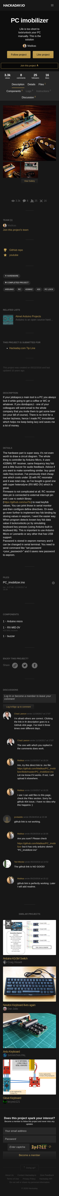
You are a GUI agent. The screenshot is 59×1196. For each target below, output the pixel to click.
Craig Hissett (12, 962)
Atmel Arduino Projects (28, 316)
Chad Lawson (20, 714)
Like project (43, 54)
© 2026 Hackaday (29, 1188)
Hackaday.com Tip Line (22, 348)
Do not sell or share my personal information (29, 1182)
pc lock (49, 289)
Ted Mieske (19, 862)
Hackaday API (45, 1179)
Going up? (29, 1168)
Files (42, 84)
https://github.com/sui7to (17, 502)
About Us (9, 1175)
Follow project (19, 54)
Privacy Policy (29, 1179)
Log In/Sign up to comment (18, 707)
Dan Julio (10, 1008)
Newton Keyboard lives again (19, 1005)
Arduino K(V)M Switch (15, 958)
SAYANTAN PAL (14, 1055)
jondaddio (18, 817)
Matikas (29, 46)
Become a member (12, 1121)
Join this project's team (15, 230)
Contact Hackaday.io (26, 1175)
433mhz (29, 289)
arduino (9, 289)
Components (14, 90)
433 (38, 289)
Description (18, 84)
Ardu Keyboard (11, 1051)
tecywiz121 (11, 1101)
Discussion (29, 97)
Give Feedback (47, 1175)
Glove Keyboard (12, 1098)
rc (19, 289)
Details (31, 84)
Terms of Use (13, 1179)
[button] (52, 5)
